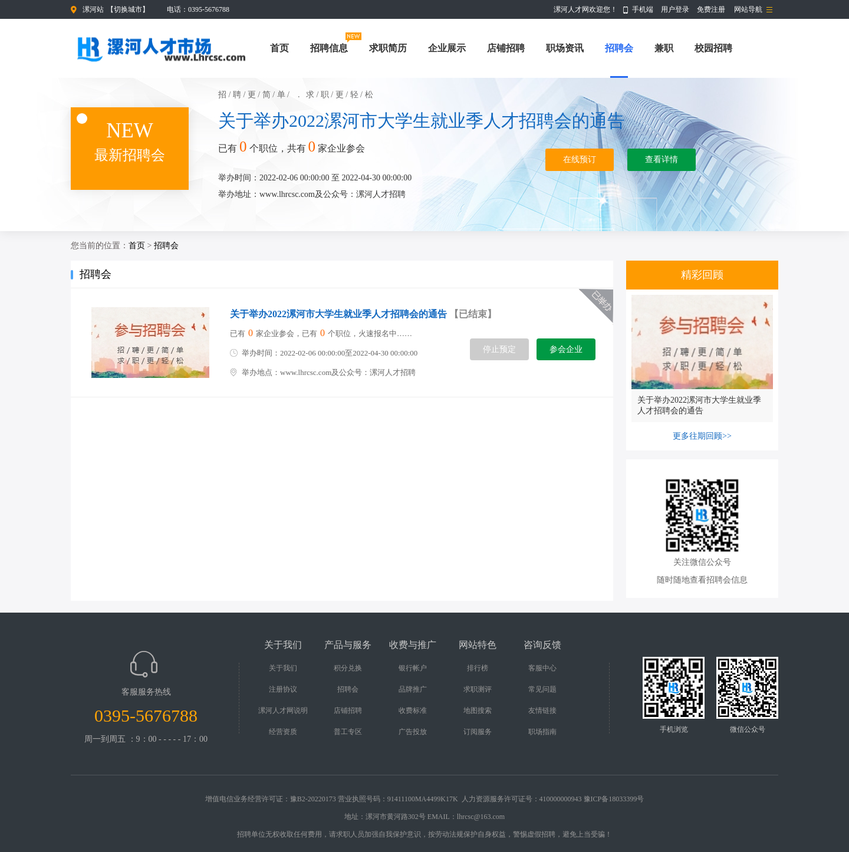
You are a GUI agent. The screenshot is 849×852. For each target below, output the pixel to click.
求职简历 (388, 48)
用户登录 (675, 9)
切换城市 (128, 9)
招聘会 (619, 48)
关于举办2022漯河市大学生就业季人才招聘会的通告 (421, 120)
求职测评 (477, 689)
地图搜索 (477, 710)
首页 (279, 48)
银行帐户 (413, 668)
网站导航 (748, 9)
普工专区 (348, 732)
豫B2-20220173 (313, 799)
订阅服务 (477, 732)
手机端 (642, 9)
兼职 (663, 48)
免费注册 (711, 9)
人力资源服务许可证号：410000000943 (522, 799)
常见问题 (542, 689)
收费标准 (413, 710)
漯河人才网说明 (283, 710)
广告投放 (413, 732)
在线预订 (579, 159)
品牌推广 (413, 689)
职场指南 (542, 732)
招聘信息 (329, 48)
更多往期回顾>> (702, 436)
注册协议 (283, 689)
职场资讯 (565, 48)
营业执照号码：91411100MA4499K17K (398, 799)
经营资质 (283, 732)
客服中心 (542, 668)
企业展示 (447, 48)
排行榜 (477, 668)
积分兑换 (348, 668)
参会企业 (566, 349)
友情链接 (542, 710)
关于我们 (283, 668)
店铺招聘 (506, 48)
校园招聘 (713, 48)
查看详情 (661, 159)
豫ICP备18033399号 (614, 799)
